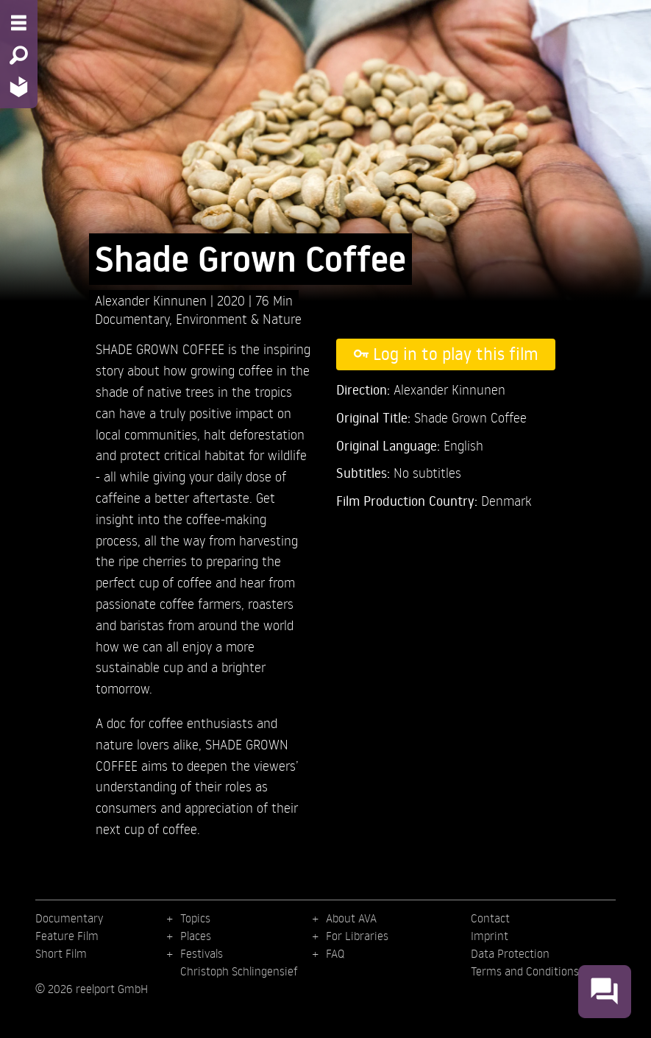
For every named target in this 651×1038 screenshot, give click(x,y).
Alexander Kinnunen (152, 300)
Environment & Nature (239, 318)
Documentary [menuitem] (69, 918)
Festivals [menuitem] (201, 953)
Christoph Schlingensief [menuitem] (239, 971)
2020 (233, 300)
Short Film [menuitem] (61, 953)
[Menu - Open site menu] (19, 23)
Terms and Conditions (525, 971)
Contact (490, 918)
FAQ (335, 953)
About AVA (351, 918)
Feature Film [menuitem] (67, 935)
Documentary (132, 318)
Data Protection (510, 953)
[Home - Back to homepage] (19, 86)
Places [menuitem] (195, 935)
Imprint (489, 935)
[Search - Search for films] (19, 55)
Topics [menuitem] (195, 918)
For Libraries (357, 935)
